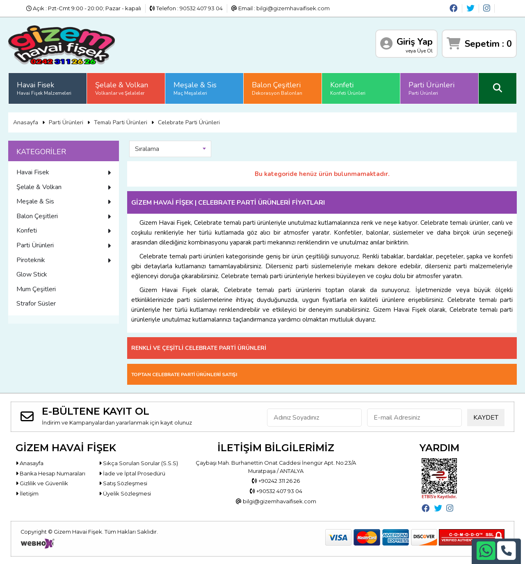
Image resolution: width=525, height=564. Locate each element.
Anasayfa (25, 122)
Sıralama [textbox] (147, 148)
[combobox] (170, 149)
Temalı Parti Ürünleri (120, 122)
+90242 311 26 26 (276, 480)
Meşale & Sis (195, 88)
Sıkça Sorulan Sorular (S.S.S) (138, 463)
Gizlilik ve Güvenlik (42, 483)
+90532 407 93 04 (276, 491)
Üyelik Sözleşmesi (125, 493)
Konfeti (347, 88)
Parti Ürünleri (431, 88)
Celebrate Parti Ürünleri (189, 122)
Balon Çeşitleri (277, 88)
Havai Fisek (44, 88)
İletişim (27, 493)
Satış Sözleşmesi (123, 483)
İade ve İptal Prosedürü (132, 473)
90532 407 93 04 (201, 8)
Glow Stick (31, 274)
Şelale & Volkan (121, 88)
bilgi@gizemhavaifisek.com (293, 8)
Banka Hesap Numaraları (50, 473)
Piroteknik (63, 260)
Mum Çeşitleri (36, 289)
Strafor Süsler (36, 303)
